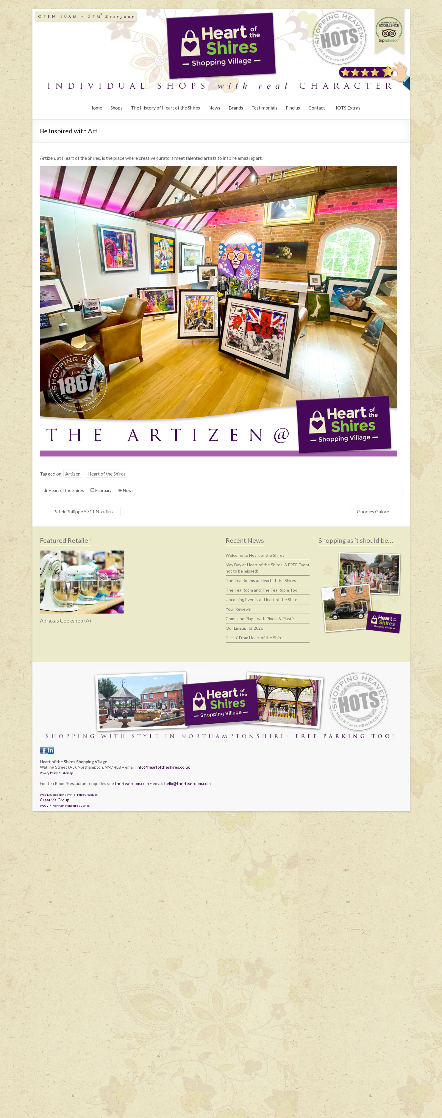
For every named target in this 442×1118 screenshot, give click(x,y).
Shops (116, 107)
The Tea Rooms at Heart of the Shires (261, 580)
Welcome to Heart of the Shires (255, 555)
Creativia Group (54, 799)
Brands (236, 107)
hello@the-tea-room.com (187, 783)
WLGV (44, 805)
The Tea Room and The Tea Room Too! (262, 589)
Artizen (72, 473)
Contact (316, 107)
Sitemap (67, 773)
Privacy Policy (49, 773)
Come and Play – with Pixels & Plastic (260, 618)
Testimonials (264, 107)
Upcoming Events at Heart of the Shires (262, 599)
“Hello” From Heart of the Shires (255, 637)
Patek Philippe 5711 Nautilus (80, 511)
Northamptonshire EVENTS (71, 805)
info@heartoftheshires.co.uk (163, 767)
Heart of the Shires (107, 473)
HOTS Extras (346, 107)
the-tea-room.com (132, 783)
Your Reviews (238, 609)
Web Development (53, 794)
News (214, 107)
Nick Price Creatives (84, 794)
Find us (293, 107)
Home (95, 107)
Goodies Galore (376, 511)
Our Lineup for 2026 (244, 628)
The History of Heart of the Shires (165, 107)
